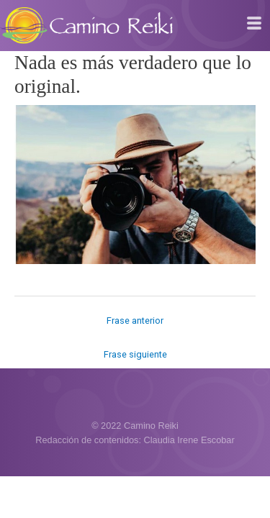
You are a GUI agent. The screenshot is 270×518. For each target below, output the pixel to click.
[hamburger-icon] (254, 23)
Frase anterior (135, 320)
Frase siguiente (135, 354)
